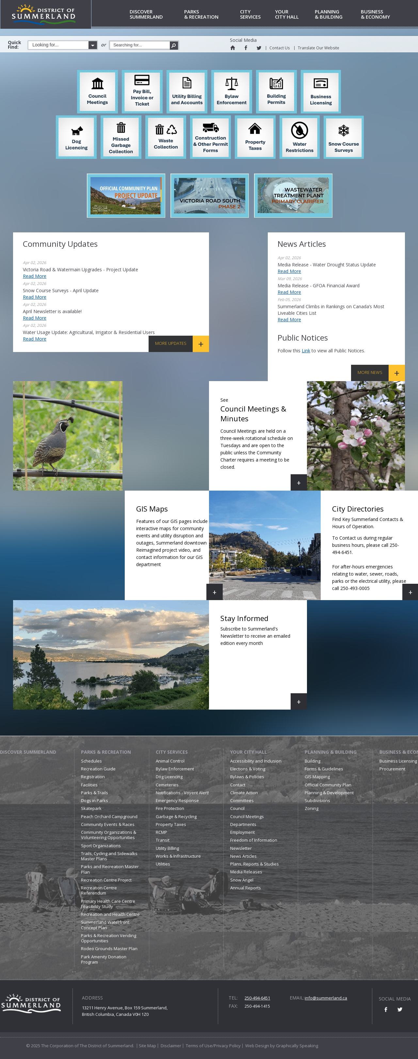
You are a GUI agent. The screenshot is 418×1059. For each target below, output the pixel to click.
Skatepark (91, 808)
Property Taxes (171, 824)
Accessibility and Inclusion (255, 761)
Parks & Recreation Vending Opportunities (108, 938)
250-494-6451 (257, 998)
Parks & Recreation (106, 752)
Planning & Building (331, 752)
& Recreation (211, 14)
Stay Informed (263, 661)
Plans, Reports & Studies (254, 864)
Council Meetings (247, 816)
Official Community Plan (328, 785)
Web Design (257, 1046)
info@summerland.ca (326, 998)
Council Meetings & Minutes (263, 442)
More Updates (170, 343)
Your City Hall (248, 752)
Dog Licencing (169, 777)
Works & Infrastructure (178, 856)
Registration (93, 777)
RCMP (161, 832)
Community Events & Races (108, 824)
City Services (172, 752)
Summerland (156, 14)
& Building (337, 14)
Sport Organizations (101, 846)
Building (312, 761)
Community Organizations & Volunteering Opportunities (108, 834)
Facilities (89, 785)
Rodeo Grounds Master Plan (109, 948)
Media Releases (246, 872)
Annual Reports (245, 888)
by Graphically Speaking (293, 1046)
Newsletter (241, 848)
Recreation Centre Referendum (99, 890)
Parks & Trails (94, 793)
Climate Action (244, 793)
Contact (237, 785)
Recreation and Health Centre (110, 914)
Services (256, 14)
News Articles (243, 856)
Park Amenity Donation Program (103, 959)
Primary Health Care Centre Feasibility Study (108, 903)
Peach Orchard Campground (109, 816)
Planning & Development (329, 793)
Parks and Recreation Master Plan (110, 869)
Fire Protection (170, 808)
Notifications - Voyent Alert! (182, 793)
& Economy (384, 14)
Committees (242, 800)
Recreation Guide (98, 769)
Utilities (163, 864)
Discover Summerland (28, 752)
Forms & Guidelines (324, 769)
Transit (162, 840)
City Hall (294, 14)
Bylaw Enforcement (175, 769)
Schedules (91, 761)
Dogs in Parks (94, 800)
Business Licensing (398, 761)
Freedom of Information (253, 840)
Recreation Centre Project (106, 880)
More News (370, 372)
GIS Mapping (317, 777)
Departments (243, 824)
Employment (242, 832)
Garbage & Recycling (176, 816)
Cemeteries (167, 785)
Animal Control (170, 761)
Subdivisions (317, 800)
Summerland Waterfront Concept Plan (105, 924)
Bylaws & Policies (247, 777)
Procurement (392, 769)
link (306, 350)
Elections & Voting (247, 769)
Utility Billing (167, 848)
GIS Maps (179, 552)
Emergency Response (177, 800)
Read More (34, 276)
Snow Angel (241, 880)
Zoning (311, 808)
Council (237, 808)
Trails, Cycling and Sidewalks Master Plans (109, 856)
